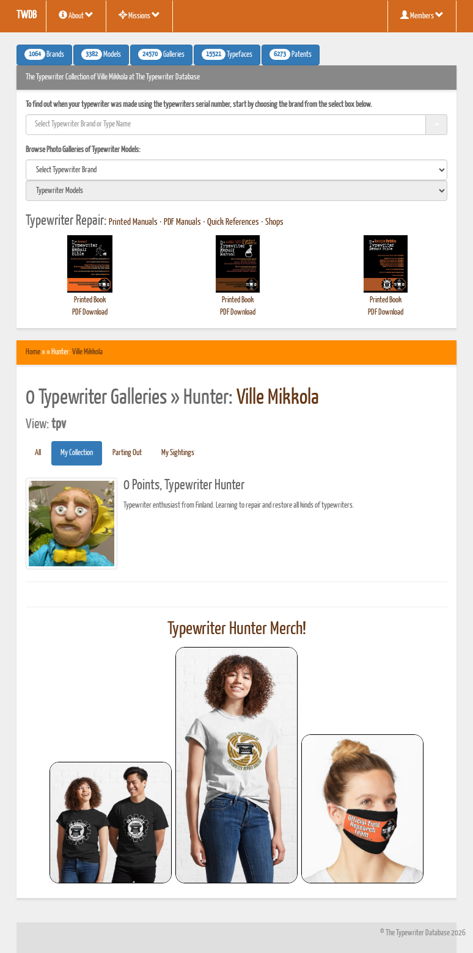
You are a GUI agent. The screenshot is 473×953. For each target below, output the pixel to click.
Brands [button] (44, 54)
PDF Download (90, 312)
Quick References (233, 222)
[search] (236, 169)
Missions (139, 15)
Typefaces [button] (227, 54)
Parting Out (127, 453)
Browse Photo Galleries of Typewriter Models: (83, 150)
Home (33, 352)
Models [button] (101, 54)
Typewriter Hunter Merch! (236, 629)
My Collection (77, 453)
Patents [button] (291, 54)
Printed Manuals (133, 222)
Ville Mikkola (87, 352)
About (76, 15)
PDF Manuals (182, 222)
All (38, 453)
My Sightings (177, 453)
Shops (274, 222)
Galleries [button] (161, 54)
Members (422, 15)
